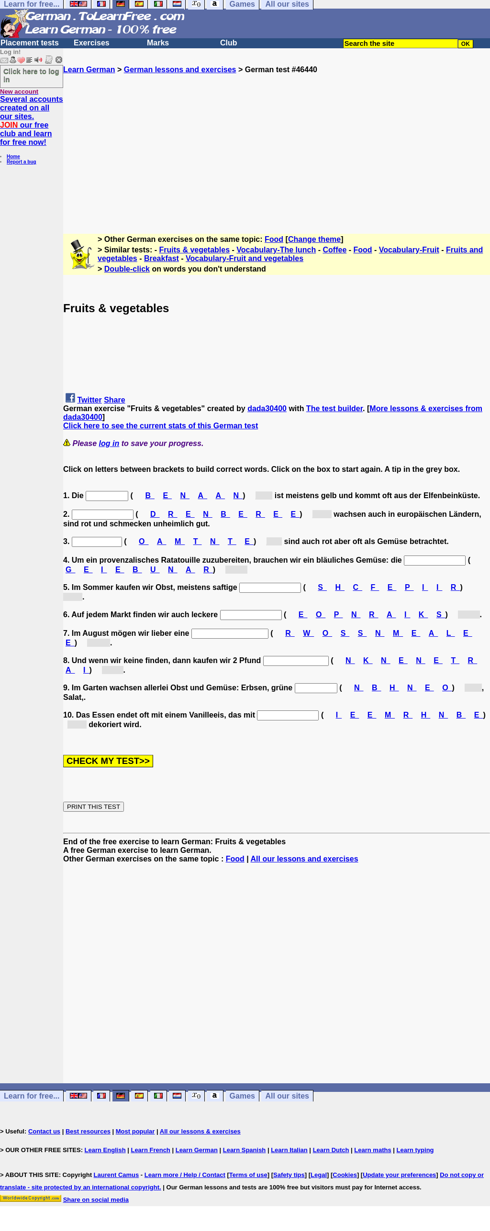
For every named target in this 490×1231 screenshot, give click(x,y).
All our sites (287, 1096)
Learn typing (415, 1150)
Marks (158, 43)
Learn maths (372, 1150)
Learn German (89, 69)
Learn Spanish (244, 1150)
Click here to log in (31, 75)
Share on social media (96, 1199)
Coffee (335, 250)
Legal (319, 1174)
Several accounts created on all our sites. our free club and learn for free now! (31, 120)
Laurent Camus (116, 1174)
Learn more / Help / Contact (185, 1174)
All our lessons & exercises (200, 1131)
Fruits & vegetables (194, 250)
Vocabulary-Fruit (409, 250)
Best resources (88, 1131)
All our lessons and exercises (304, 859)
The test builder (334, 408)
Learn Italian (289, 1150)
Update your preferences (399, 1174)
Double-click (127, 269)
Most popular (135, 1131)
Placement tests (29, 43)
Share (114, 400)
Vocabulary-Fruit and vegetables (244, 258)
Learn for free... (31, 1096)
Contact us (44, 1131)
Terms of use (248, 1174)
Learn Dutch (331, 1150)
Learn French (150, 1150)
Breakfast (161, 258)
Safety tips (289, 1174)
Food (274, 239)
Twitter (89, 400)
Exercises (92, 43)
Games (242, 1096)
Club (228, 43)
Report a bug (21, 161)
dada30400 (267, 408)
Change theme (314, 239)
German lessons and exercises (180, 69)
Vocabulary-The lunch (276, 250)
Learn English (105, 1150)
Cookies (345, 1174)
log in (109, 443)
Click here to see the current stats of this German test (160, 426)
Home (13, 156)
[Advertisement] (276, 141)
